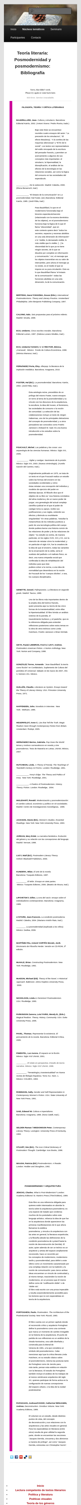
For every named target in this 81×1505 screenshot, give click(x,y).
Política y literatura (40, 1494)
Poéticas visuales (40, 1498)
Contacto (36, 37)
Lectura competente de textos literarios (40, 1490)
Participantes (18, 37)
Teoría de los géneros (40, 1503)
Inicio (13, 29)
